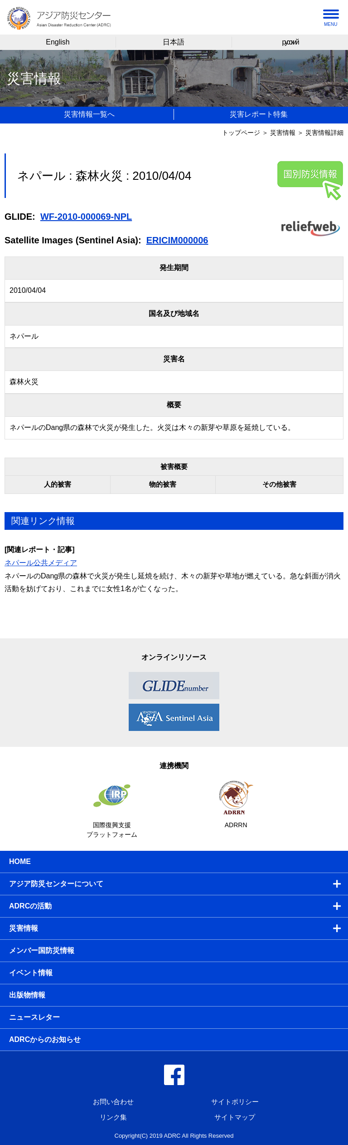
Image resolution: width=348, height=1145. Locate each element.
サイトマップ (234, 1117)
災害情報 (282, 132)
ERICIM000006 (177, 240)
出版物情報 (27, 995)
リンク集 (113, 1117)
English (57, 42)
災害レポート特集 (259, 114)
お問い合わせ (113, 1102)
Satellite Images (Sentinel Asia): (73, 240)
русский (290, 42)
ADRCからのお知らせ (45, 1039)
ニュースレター (34, 1017)
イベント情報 (31, 973)
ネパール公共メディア (41, 563)
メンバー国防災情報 (41, 950)
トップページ (241, 132)
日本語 (173, 42)
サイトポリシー (235, 1102)
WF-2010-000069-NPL (86, 217)
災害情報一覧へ (89, 114)
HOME (20, 861)
